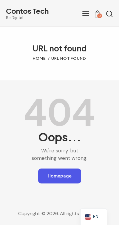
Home (39, 58)
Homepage (60, 175)
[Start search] (109, 14)
